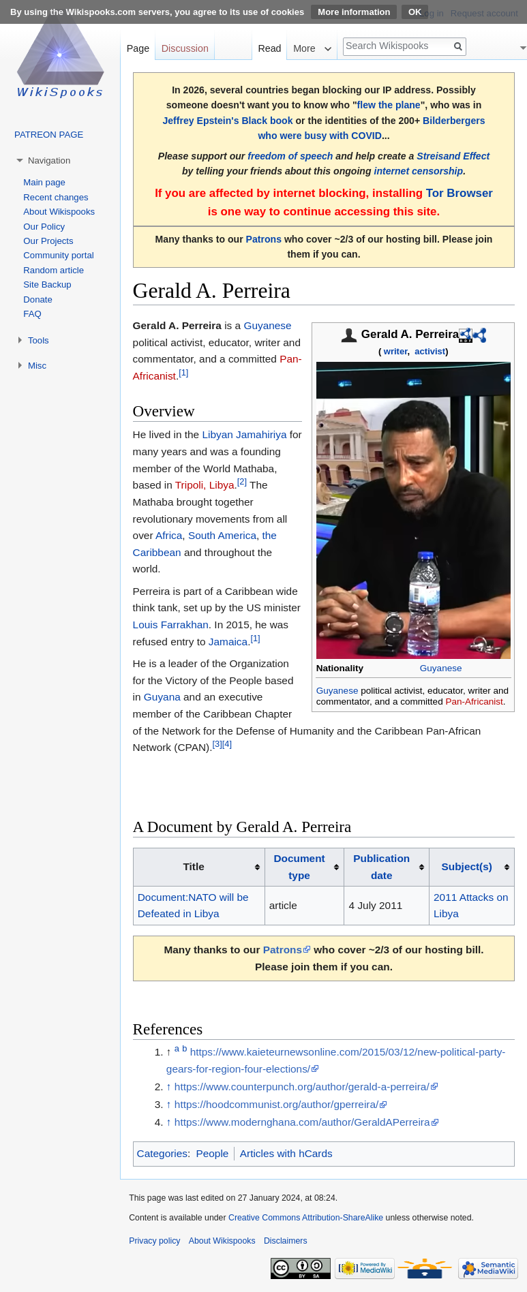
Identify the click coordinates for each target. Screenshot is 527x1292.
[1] (183, 372)
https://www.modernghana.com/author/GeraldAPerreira (302, 1122)
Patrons (264, 239)
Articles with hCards (286, 1153)
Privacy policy (154, 1241)
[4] (227, 744)
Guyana (162, 697)
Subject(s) (467, 866)
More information (354, 12)
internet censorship (418, 171)
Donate (37, 299)
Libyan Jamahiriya (244, 434)
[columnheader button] (304, 867)
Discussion (185, 48)
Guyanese (441, 668)
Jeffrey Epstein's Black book (227, 120)
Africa (168, 535)
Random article (53, 270)
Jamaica (228, 641)
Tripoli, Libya (205, 485)
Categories (162, 1153)
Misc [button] (37, 365)
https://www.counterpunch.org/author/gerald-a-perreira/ (302, 1086)
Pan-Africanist (473, 701)
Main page (44, 182)
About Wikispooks (59, 211)
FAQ (32, 314)
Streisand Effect (453, 156)
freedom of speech (290, 156)
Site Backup (47, 284)
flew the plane (389, 104)
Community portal (58, 255)
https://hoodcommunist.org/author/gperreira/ (276, 1104)
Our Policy (44, 226)
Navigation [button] (49, 160)
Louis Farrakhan (171, 624)
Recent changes (55, 197)
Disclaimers (285, 1241)
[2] (242, 481)
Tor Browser (459, 193)
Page (138, 48)
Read (269, 48)
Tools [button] (38, 340)
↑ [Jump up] (169, 1086)
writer (396, 351)
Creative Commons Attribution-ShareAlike (305, 1217)
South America (222, 535)
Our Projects (48, 241)
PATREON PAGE (48, 134)
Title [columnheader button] (193, 866)
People (212, 1153)
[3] (217, 744)
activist (430, 351)
